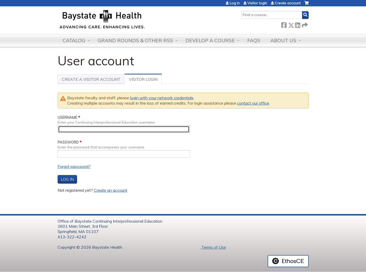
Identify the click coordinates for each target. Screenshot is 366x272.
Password (68, 142)
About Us (283, 40)
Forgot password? (74, 166)
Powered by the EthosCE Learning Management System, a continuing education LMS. (288, 261)
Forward (304, 24)
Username (67, 117)
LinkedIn (297, 24)
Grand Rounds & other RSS (135, 40)
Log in (235, 3)
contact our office (253, 103)
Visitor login (257, 3)
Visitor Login (145, 80)
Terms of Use (213, 247)
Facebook (283, 24)
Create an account (110, 190)
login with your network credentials (162, 97)
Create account (288, 3)
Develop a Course (210, 40)
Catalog (74, 40)
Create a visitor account (91, 79)
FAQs (253, 40)
